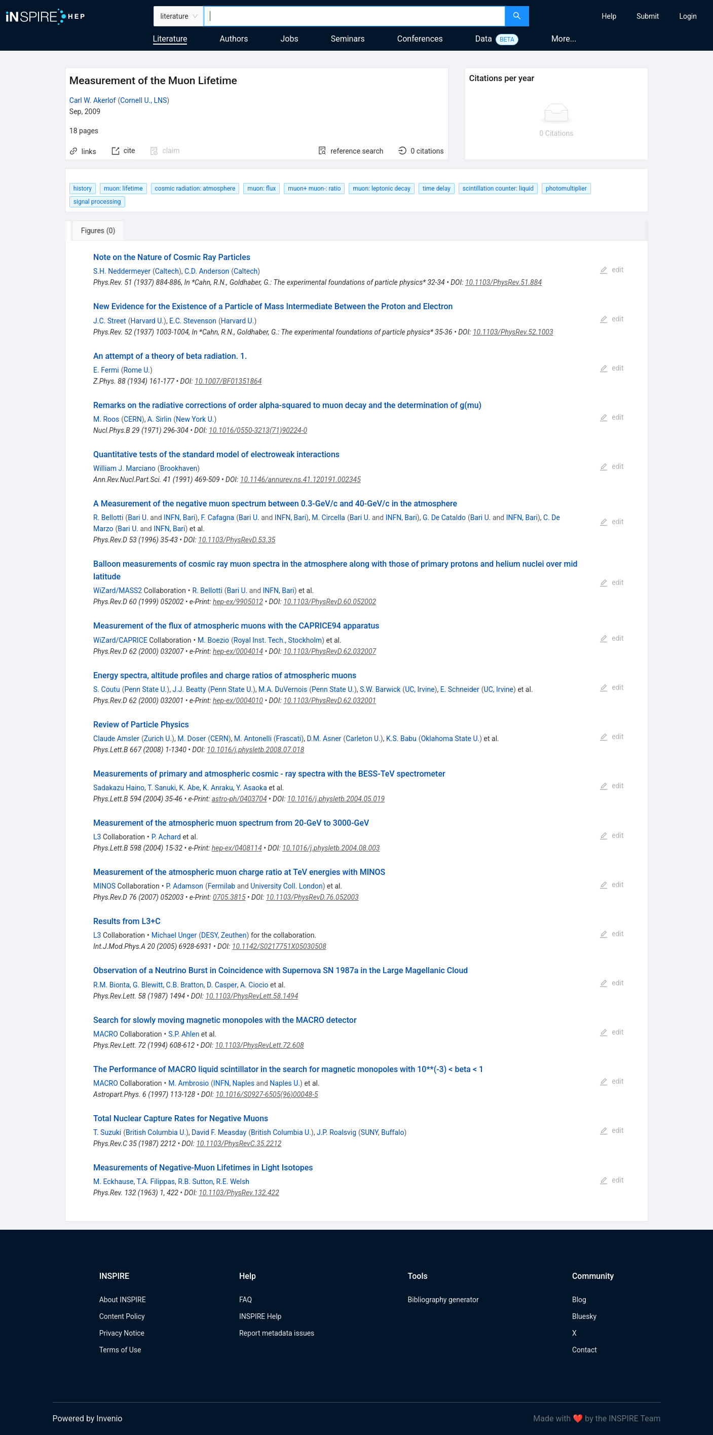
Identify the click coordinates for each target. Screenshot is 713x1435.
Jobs (289, 39)
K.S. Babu (401, 738)
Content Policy (122, 1316)
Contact (584, 1350)
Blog (579, 1300)
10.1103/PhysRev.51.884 (503, 282)
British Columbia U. (156, 1132)
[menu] (622, 16)
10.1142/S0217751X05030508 (279, 946)
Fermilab (221, 886)
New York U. (195, 419)
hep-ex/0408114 (237, 848)
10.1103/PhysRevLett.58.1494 (251, 996)
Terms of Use (120, 1350)
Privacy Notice (121, 1333)
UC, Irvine (419, 689)
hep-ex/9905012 (238, 602)
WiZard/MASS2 (117, 590)
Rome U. (136, 370)
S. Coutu (106, 689)
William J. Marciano (124, 468)
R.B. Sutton (195, 1182)
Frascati (289, 738)
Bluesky (584, 1316)
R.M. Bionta (111, 985)
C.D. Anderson (206, 271)
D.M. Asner (324, 738)
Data (483, 39)
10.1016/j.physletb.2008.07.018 (256, 750)
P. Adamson (184, 886)
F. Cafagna (217, 517)
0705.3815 (229, 897)
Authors (233, 39)
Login (688, 16)
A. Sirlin (159, 419)
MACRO (105, 1034)
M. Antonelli (253, 738)
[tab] (98, 230)
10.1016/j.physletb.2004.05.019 (336, 799)
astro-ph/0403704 (239, 799)
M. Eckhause (113, 1182)
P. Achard (166, 837)
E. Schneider (459, 689)
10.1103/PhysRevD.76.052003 (312, 897)
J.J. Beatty (189, 689)
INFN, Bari (179, 517)
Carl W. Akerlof (92, 100)
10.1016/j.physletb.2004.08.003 (331, 848)
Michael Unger (174, 935)
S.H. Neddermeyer (122, 271)
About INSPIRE (122, 1300)
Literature (170, 39)
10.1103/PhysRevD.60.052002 (329, 602)
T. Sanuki (161, 788)
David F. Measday (219, 1132)
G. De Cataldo (444, 517)
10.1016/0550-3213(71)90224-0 (258, 430)
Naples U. (285, 1083)
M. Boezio (213, 640)
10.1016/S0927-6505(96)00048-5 (266, 1094)
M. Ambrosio (188, 1083)
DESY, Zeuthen (223, 935)
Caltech (167, 271)
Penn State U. (145, 689)
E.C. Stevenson (192, 321)
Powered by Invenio (88, 1418)
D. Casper (222, 985)
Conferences (420, 39)
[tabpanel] (356, 731)
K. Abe (189, 788)
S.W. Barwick (380, 689)
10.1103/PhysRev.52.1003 (513, 332)
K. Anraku (218, 788)
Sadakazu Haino (118, 788)
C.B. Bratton (185, 985)
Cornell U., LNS (143, 100)
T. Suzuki (107, 1132)
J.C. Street (109, 321)
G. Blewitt (148, 985)
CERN (133, 419)
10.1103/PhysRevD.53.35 (236, 540)
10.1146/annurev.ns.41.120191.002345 (300, 479)
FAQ (245, 1300)
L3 (97, 837)
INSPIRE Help (260, 1316)
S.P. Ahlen (183, 1034)
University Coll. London (286, 886)
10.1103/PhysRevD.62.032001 (329, 700)
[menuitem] (609, 16)
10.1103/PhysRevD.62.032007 (329, 651)
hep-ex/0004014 (238, 651)
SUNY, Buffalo (382, 1132)
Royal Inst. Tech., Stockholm (278, 640)
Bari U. (138, 517)
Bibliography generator (443, 1300)
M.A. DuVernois (282, 689)
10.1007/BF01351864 (228, 381)
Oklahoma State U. (450, 738)
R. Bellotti (108, 517)
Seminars (348, 39)
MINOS (104, 886)
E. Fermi (106, 370)
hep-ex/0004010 (238, 700)
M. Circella (328, 517)
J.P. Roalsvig (336, 1132)
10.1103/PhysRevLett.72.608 (259, 1045)
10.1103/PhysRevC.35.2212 (238, 1143)
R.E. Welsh (232, 1182)
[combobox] (355, 16)
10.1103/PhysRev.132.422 (239, 1193)
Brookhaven (178, 468)
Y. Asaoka (251, 788)
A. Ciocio (254, 985)
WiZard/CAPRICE (120, 640)
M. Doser (191, 738)
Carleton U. (363, 738)
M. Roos (106, 419)
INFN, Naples (233, 1083)
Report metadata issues (276, 1333)
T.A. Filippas (156, 1182)
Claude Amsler (116, 738)
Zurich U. (158, 738)
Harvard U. (147, 321)
